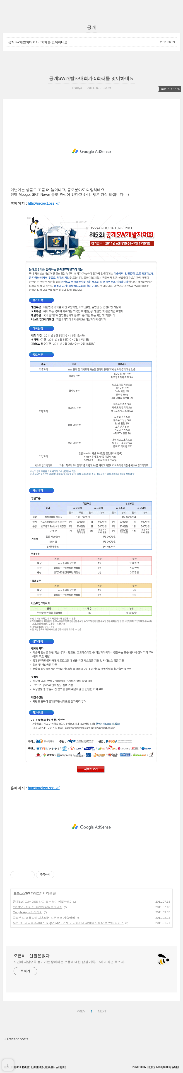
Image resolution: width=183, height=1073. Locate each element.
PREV (80, 1010)
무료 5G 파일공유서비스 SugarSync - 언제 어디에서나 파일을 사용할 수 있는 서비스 (68, 923)
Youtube (49, 1066)
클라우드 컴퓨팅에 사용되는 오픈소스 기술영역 (44, 917)
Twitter (26, 1066)
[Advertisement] (91, 151)
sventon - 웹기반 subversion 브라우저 (37, 907)
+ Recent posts (16, 1039)
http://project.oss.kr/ (44, 203)
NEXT (101, 1010)
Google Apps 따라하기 (27, 912)
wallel (175, 1066)
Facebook (37, 1066)
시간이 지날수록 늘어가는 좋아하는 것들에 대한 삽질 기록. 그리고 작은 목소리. (69, 962)
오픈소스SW (21, 893)
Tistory (151, 1066)
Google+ (61, 1066)
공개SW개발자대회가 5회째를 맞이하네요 (37, 42)
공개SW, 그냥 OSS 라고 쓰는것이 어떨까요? (42, 901)
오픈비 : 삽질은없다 (32, 955)
